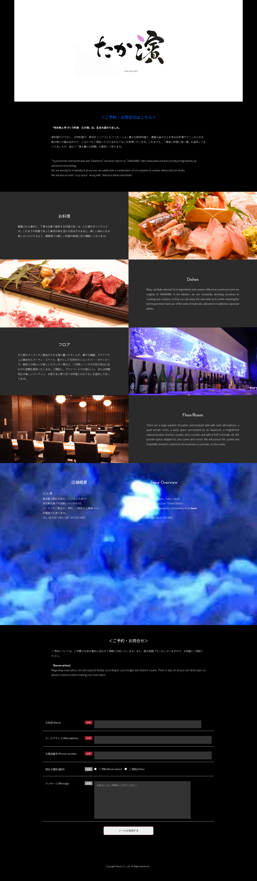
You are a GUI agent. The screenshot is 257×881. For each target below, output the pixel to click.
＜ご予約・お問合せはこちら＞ (128, 118)
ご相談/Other (135, 769)
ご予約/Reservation (108, 769)
